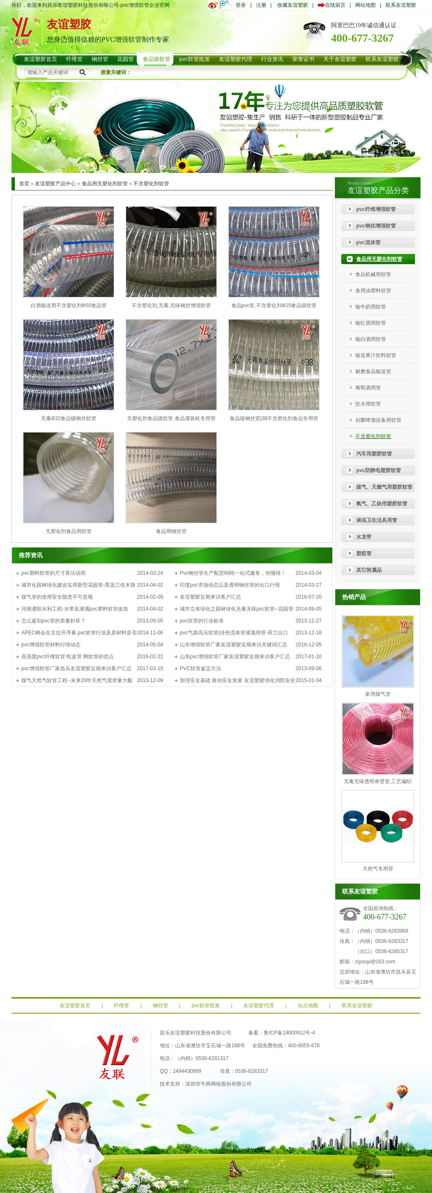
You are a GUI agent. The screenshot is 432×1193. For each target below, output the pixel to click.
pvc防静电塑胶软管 (378, 470)
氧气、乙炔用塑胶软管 (381, 504)
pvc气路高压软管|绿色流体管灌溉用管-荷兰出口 (234, 633)
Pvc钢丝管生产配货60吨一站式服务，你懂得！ (233, 573)
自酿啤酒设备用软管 (378, 420)
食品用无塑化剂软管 (105, 184)
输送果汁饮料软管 (375, 355)
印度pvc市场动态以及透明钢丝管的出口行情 (230, 585)
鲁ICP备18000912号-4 (289, 1033)
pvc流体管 (368, 242)
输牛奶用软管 (370, 307)
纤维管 (121, 1006)
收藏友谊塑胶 (292, 5)
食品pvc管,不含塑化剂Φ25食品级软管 (274, 305)
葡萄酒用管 (368, 388)
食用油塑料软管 (373, 291)
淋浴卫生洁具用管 (376, 520)
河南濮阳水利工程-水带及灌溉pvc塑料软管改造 (74, 609)
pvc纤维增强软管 (376, 209)
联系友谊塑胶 (401, 5)
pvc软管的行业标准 (202, 621)
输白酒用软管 (370, 339)
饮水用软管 (368, 404)
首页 (24, 184)
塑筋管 (364, 553)
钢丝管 (160, 1006)
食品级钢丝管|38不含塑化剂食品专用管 (274, 418)
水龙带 (364, 537)
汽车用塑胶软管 (374, 454)
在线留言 (334, 5)
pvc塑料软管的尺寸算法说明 (53, 573)
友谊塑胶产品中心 (55, 184)
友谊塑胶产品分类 (378, 190)
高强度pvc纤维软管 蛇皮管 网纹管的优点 (67, 657)
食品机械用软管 (373, 274)
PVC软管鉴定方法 (200, 668)
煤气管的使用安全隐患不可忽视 (57, 597)
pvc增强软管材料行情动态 (51, 645)
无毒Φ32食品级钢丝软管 (69, 418)
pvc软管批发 (206, 1006)
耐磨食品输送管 (373, 372)
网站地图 (365, 5)
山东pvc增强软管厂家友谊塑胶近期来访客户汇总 (235, 657)
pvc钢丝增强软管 (376, 226)
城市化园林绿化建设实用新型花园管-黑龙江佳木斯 (78, 585)
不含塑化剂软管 (151, 184)
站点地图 (308, 1006)
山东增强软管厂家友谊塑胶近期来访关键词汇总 (233, 645)
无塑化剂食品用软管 (69, 531)
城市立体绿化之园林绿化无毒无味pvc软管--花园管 (237, 609)
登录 (241, 5)
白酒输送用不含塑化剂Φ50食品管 (69, 305)
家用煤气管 (378, 694)
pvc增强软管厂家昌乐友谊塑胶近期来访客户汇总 (76, 668)
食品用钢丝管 (171, 531)
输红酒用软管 (370, 323)
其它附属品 (369, 570)
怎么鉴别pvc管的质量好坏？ (53, 621)
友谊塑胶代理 (258, 1006)
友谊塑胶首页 (75, 1006)
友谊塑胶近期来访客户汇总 (210, 597)
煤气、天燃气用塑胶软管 (384, 487)
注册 (261, 5)
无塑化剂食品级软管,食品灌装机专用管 (171, 418)
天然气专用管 (378, 869)
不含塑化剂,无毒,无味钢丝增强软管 (171, 305)
